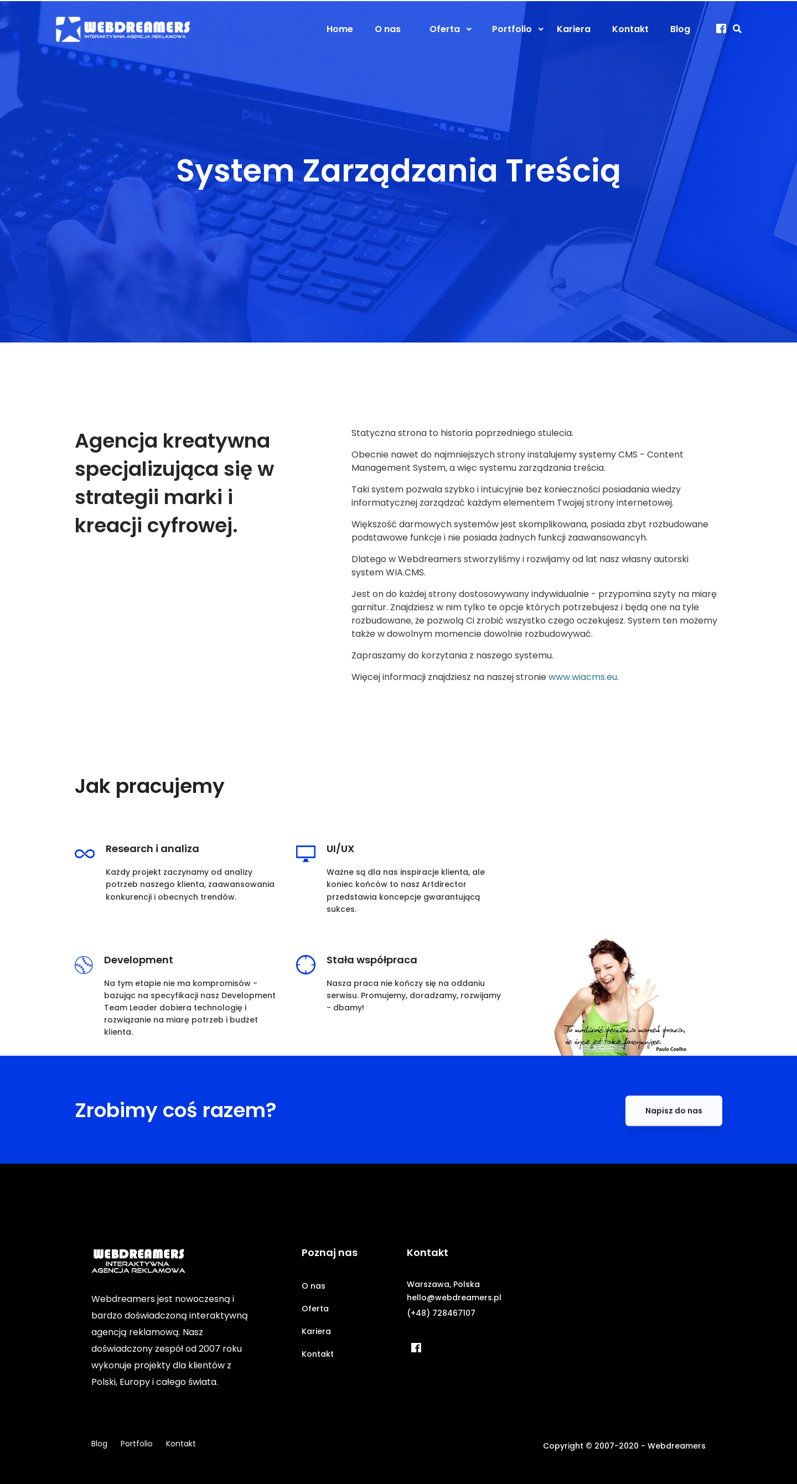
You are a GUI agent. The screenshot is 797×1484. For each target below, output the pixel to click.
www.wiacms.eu (582, 710)
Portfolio (137, 1443)
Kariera (316, 1331)
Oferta (315, 1308)
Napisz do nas (673, 1144)
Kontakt (318, 1354)
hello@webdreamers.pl (454, 1298)
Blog (99, 1443)
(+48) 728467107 (441, 1313)
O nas (313, 1285)
